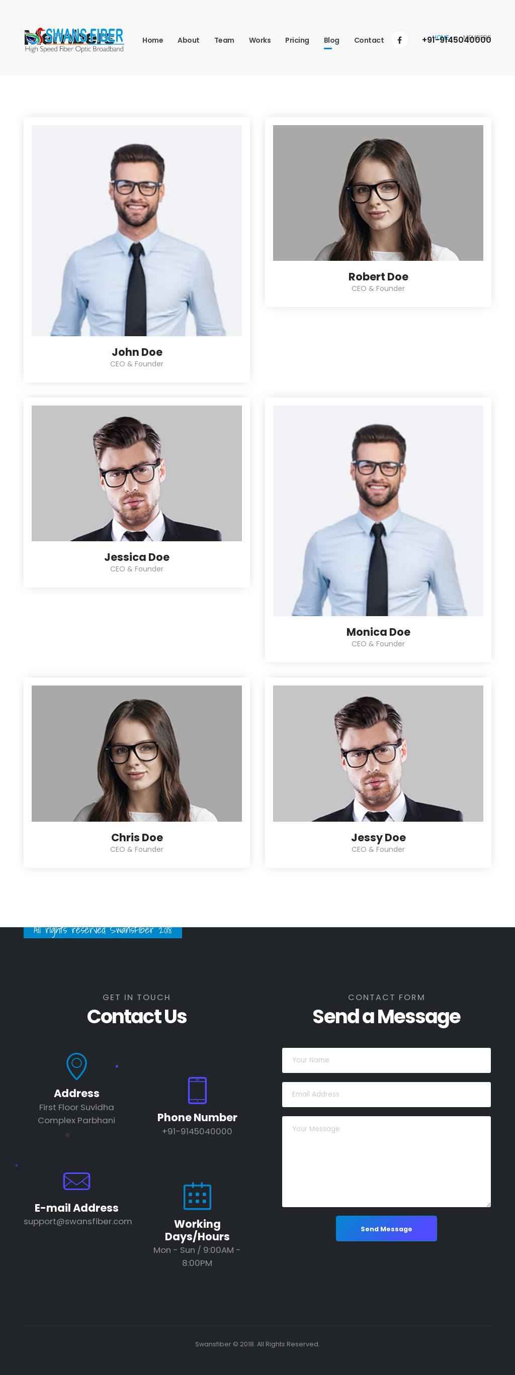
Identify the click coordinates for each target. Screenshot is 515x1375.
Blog (331, 40)
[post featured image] (137, 230)
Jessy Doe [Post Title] (378, 837)
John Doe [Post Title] (137, 352)
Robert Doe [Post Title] (378, 276)
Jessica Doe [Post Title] (136, 557)
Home (152, 40)
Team (224, 40)
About (189, 40)
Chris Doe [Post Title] (137, 837)
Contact (369, 40)
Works (260, 40)
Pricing (297, 40)
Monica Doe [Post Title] (378, 632)
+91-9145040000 (456, 40)
